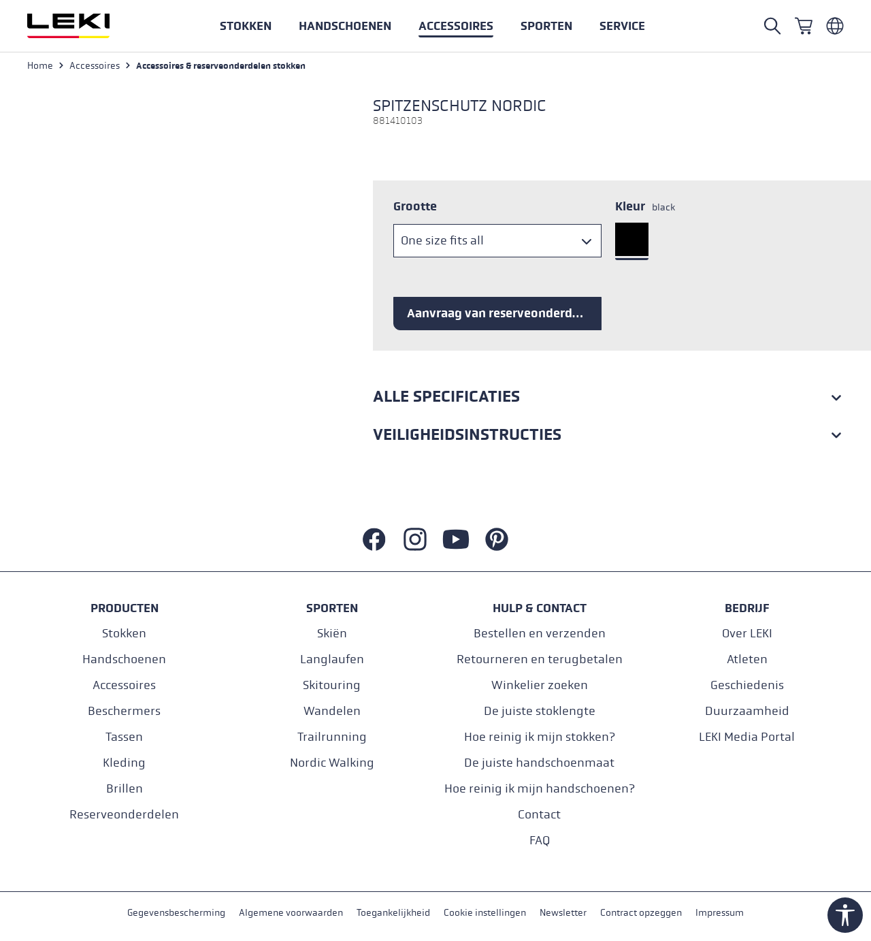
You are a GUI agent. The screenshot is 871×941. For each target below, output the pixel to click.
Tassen (124, 737)
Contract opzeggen (641, 913)
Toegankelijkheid (393, 913)
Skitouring (332, 685)
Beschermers (124, 711)
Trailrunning (332, 737)
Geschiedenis (747, 685)
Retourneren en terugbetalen (540, 659)
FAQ (539, 840)
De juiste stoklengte (539, 711)
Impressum (719, 913)
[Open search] (772, 26)
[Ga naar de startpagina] (83, 26)
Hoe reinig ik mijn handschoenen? (539, 789)
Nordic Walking (332, 763)
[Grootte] (497, 240)
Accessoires (124, 685)
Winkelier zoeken (539, 685)
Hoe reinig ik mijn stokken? (539, 737)
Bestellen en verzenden (540, 633)
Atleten (747, 659)
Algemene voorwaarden (291, 913)
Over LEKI (747, 633)
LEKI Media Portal (747, 737)
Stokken (124, 633)
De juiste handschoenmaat (539, 763)
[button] (546, 25)
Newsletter (563, 913)
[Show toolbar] (845, 915)
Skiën (332, 633)
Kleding (124, 763)
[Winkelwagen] (803, 26)
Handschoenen (124, 659)
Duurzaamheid (747, 711)
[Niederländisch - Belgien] (835, 26)
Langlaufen (332, 659)
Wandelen (332, 711)
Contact (539, 815)
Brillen (124, 789)
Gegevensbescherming (176, 913)
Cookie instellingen (485, 913)
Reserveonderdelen (124, 815)
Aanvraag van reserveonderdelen (502, 313)
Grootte (415, 206)
